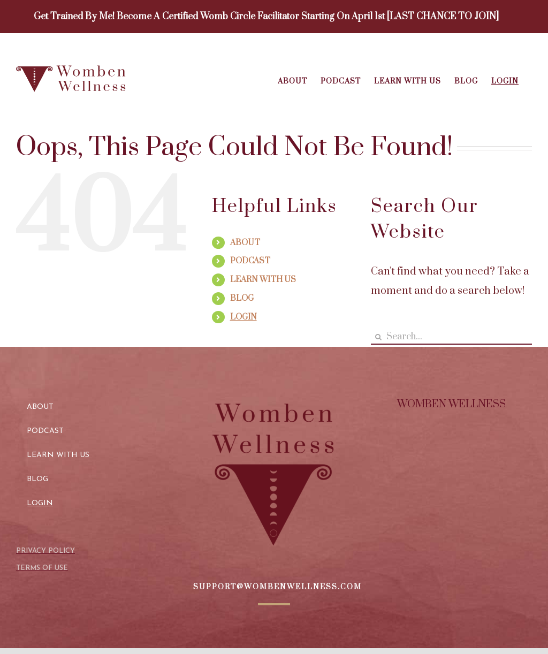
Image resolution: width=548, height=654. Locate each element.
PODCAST (250, 261)
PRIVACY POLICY (45, 550)
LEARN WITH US (263, 280)
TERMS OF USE (42, 568)
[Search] (378, 337)
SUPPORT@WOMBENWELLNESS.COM (277, 587)
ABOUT (245, 243)
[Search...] (451, 337)
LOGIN (243, 317)
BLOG (242, 298)
